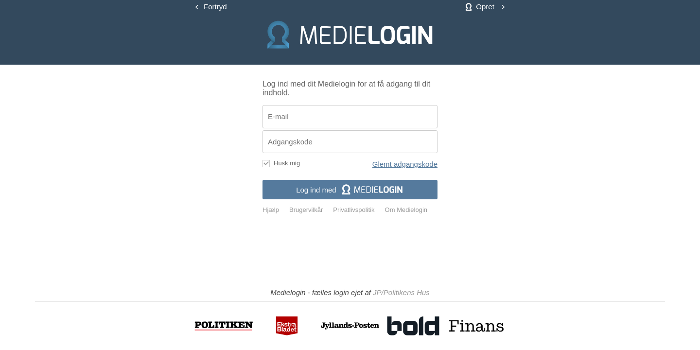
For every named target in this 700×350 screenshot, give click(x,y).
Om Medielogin (406, 210)
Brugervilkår (306, 210)
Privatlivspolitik (353, 210)
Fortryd (215, 6)
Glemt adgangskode (405, 164)
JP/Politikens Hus (401, 292)
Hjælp (270, 210)
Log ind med (350, 189)
